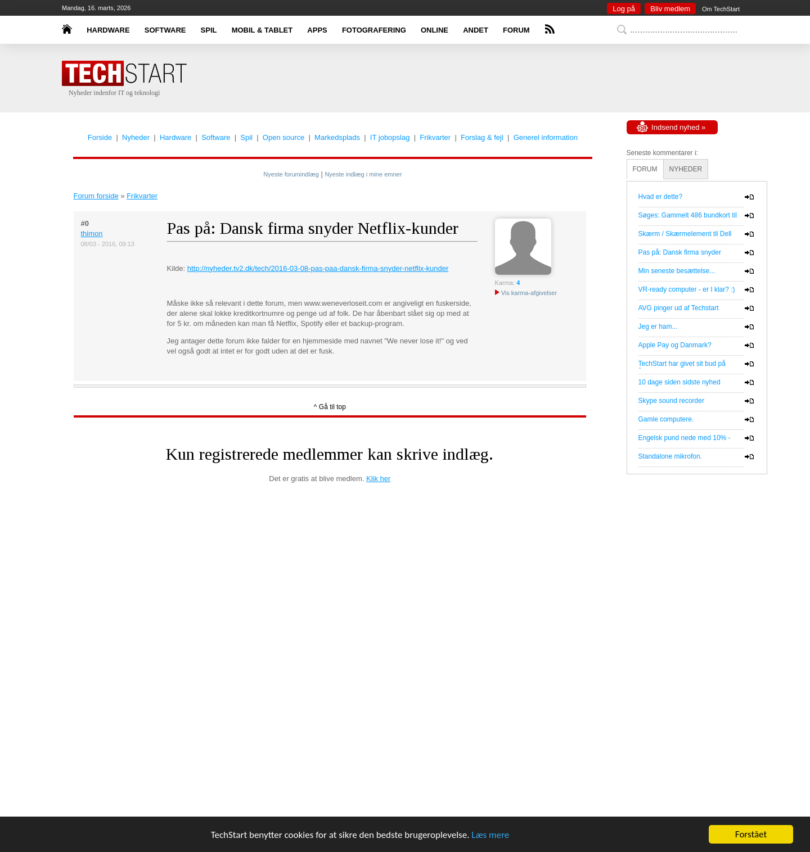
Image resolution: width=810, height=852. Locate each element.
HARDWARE (108, 30)
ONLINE (434, 30)
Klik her (378, 478)
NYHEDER (686, 169)
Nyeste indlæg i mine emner (363, 174)
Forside (100, 137)
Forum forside (96, 196)
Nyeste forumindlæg (290, 174)
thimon (92, 233)
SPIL (209, 30)
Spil (246, 137)
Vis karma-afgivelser (526, 292)
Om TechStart (721, 9)
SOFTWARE (165, 30)
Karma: (505, 282)
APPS (317, 30)
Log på (624, 8)
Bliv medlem (670, 8)
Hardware (175, 137)
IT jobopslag (390, 137)
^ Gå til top (330, 407)
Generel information (546, 137)
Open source (283, 137)
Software (215, 137)
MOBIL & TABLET (262, 30)
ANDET (475, 30)
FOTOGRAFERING (374, 30)
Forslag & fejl (482, 137)
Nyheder (136, 137)
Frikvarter (435, 137)
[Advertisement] (422, 78)
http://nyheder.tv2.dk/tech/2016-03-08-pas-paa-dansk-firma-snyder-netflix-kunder (318, 268)
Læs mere (490, 835)
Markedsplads (337, 137)
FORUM (516, 30)
